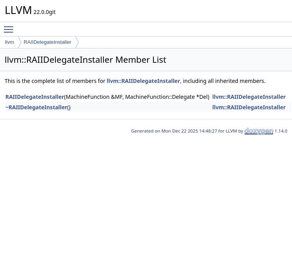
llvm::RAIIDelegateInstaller (143, 80)
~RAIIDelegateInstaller (36, 107)
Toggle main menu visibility (10, 26)
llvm (9, 42)
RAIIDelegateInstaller (47, 42)
